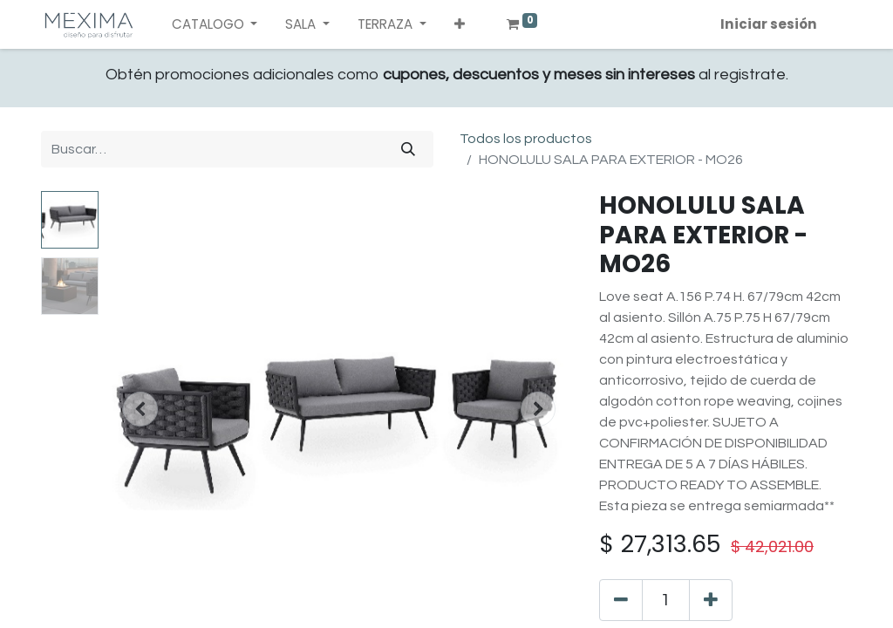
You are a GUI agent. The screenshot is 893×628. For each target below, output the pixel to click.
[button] (459, 25)
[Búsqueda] (408, 149)
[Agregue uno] (711, 600)
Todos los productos (526, 139)
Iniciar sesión (768, 24)
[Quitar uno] (621, 600)
